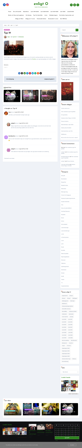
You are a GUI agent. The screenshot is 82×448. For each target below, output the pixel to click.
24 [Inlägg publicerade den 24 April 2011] (77, 432)
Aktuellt (63, 175)
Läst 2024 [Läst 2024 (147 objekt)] (64, 337)
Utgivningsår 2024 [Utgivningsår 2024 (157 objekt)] (66, 353)
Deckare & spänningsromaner (68, 198)
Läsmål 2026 (70, 11)
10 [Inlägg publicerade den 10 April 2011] (77, 428)
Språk (62, 276)
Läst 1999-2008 (35, 11)
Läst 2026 (62, 11)
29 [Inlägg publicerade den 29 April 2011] (70, 434)
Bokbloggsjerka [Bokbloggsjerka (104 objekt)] (65, 300)
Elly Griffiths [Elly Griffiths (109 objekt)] (64, 311)
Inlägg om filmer (19, 18)
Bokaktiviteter (64, 185)
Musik (62, 247)
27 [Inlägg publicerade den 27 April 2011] (63, 434)
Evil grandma (64, 114)
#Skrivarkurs (21, 36)
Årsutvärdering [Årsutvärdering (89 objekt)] (65, 361)
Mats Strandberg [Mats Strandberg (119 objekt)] (65, 340)
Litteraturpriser (65, 237)
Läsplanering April (49, 79)
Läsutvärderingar (65, 230)
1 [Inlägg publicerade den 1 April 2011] (70, 426)
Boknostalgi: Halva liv (47, 98)
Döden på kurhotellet (66, 127)
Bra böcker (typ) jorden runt (66, 15)
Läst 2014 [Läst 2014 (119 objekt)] (64, 324)
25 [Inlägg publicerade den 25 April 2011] (56, 434)
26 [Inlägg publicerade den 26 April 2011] (60, 434)
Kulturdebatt (64, 224)
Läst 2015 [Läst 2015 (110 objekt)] (70, 324)
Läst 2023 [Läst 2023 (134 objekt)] (70, 335)
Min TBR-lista (63, 18)
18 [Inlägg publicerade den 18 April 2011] (56, 432)
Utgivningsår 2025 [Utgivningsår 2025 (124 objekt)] (65, 356)
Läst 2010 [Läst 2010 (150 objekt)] (64, 319)
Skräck (62, 273)
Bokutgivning (64, 191)
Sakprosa (63, 263)
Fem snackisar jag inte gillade (68, 111)
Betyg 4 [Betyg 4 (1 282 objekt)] (63, 298)
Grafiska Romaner (65, 211)
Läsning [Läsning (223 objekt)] (71, 316)
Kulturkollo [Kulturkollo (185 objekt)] (71, 314)
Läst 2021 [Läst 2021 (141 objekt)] (70, 332)
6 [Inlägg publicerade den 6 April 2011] (63, 428)
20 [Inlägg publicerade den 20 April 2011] (63, 432)
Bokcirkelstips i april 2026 (67, 124)
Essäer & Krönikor (65, 201)
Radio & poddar (64, 253)
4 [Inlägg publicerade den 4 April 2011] (56, 428)
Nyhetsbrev (26, 11)
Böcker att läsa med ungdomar (16, 15)
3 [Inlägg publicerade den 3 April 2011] (77, 426)
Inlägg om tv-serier (30, 18)
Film (62, 204)
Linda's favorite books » (73, 393)
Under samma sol (65, 108)
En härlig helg (10, 79)
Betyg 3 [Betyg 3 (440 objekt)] (71, 295)
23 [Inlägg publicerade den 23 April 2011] (74, 432)
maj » (77, 439)
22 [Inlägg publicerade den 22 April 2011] (70, 432)
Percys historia (64, 121)
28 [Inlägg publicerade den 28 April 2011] (67, 434)
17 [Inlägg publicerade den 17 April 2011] (77, 430)
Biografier (63, 182)
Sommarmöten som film (67, 131)
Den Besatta (12, 134)
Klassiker (63, 214)
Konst (62, 217)
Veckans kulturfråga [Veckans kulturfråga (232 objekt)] (66, 358)
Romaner (63, 260)
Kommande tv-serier (53, 18)
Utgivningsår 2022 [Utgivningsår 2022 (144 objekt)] (65, 348)
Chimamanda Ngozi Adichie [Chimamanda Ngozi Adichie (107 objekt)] (67, 306)
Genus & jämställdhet (66, 208)
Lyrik (62, 243)
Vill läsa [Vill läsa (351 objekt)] (74, 358)
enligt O (41, 4)
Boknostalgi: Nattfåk (29, 98)
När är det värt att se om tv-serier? (69, 137)
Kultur (62, 221)
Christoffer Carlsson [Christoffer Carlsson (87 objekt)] (66, 308)
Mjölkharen (63, 134)
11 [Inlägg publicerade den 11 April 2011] (56, 430)
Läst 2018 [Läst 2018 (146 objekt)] (64, 329)
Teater (62, 279)
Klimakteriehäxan (65, 156)
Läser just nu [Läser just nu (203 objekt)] (65, 316)
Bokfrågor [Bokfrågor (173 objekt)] (72, 300)
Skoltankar (63, 269)
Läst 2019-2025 (54, 11)
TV (61, 282)
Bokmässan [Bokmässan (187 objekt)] (64, 303)
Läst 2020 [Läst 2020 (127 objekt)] (64, 332)
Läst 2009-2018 (45, 11)
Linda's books (65, 377)
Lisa (10, 111)
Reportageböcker (65, 256)
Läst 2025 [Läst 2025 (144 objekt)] (70, 337)
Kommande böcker (41, 18)
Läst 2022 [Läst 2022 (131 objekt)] (64, 335)
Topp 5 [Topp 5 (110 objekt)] (63, 345)
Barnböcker (64, 178)
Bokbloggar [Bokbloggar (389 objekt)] (75, 298)
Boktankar (6, 29)
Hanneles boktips (65, 164)
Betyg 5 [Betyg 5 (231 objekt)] (68, 298)
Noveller (63, 250)
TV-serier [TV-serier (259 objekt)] (69, 345)
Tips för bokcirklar (38, 15)
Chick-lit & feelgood (66, 195)
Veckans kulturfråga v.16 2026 (68, 118)
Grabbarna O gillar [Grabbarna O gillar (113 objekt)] (72, 311)
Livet (62, 240)
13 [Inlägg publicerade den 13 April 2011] (63, 430)
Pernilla (34, 59)
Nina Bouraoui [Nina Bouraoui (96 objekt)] (74, 340)
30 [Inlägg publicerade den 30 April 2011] (74, 434)
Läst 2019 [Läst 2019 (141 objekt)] (70, 329)
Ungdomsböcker (65, 286)
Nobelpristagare (53, 15)
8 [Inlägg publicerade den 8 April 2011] (70, 428)
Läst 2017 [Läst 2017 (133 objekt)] (70, 327)
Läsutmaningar (64, 227)
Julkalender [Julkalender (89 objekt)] (64, 314)
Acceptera (72, 444)
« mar (56, 439)
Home (9, 11)
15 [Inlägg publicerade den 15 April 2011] (70, 430)
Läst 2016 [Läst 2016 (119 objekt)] (64, 327)
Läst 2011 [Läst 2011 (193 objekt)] (70, 319)
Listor (45, 15)
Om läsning (28, 15)
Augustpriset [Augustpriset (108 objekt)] (65, 295)
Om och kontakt (17, 11)
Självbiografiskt (65, 266)
